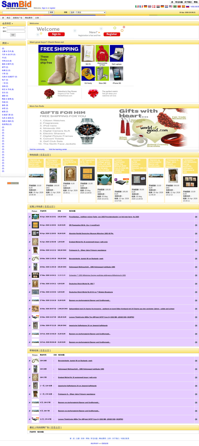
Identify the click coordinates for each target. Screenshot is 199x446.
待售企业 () (7, 61)
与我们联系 (194, 7)
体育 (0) (5, 108)
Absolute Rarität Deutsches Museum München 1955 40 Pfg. (91, 233)
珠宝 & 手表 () (8, 89)
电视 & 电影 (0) (8, 121)
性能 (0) (5, 102)
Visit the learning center (58, 149)
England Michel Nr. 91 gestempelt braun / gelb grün (88, 242)
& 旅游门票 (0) (7, 115)
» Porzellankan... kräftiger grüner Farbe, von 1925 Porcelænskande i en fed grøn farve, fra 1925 (104, 165)
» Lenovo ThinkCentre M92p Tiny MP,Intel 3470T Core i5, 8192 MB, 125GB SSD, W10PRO (122, 166)
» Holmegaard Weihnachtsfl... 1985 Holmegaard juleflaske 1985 (53, 163)
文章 (37, 18)
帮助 (196, 2)
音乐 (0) (5, 93)
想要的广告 (17, 18)
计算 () (5, 74)
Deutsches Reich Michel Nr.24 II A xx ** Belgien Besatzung (91, 292)
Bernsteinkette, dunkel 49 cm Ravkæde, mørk (86, 258)
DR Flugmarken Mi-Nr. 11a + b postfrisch (84, 225)
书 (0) (4, 58)
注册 (78, 438)
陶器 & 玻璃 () (8, 99)
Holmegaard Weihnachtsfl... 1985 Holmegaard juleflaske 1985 (92, 267)
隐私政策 (105, 443)
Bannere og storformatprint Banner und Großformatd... (89, 300)
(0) (3, 48)
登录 (82, 438)
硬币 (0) (5, 67)
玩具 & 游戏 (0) (8, 118)
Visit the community (37, 149)
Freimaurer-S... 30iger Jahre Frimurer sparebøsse (87, 250)
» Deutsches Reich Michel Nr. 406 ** (70, 162)
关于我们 (188, 2)
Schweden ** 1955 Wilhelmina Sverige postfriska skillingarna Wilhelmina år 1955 (97, 275)
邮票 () (5, 112)
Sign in (44, 8)
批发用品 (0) (7, 124)
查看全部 (44, 155)
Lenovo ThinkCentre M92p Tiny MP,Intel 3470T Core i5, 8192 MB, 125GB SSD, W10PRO (101, 317)
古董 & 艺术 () (8, 51)
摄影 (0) (5, 96)
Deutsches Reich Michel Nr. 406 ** (82, 283)
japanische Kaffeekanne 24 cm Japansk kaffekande (88, 325)
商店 (8, 18)
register (52, 8)
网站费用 (28, 18)
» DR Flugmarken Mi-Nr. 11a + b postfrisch (87, 162)
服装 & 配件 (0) (8, 64)
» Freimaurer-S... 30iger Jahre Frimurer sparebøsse (173, 163)
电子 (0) (5, 80)
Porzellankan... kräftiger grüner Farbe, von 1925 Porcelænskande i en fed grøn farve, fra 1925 (104, 217)
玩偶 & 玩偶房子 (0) (9, 77)
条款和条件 (95, 443)
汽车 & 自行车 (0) (8, 54)
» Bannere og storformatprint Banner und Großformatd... (35, 163)
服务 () (5, 105)
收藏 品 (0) (6, 70)
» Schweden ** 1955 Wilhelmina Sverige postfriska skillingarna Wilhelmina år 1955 (189, 166)
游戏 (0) (5, 86)
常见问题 (179, 2)
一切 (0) (5, 83)
